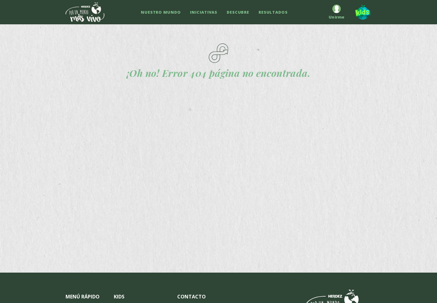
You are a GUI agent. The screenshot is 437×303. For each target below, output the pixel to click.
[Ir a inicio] (85, 12)
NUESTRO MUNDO (161, 12)
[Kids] (360, 12)
